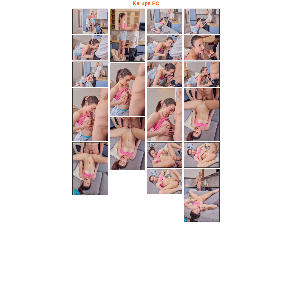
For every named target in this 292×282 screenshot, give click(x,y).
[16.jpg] (90, 168)
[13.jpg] (164, 114)
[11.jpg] (127, 89)
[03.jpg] (164, 21)
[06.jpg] (164, 48)
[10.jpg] (202, 74)
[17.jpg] (164, 155)
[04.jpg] (202, 21)
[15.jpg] (127, 143)
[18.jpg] (202, 155)
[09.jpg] (164, 74)
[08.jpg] (90, 74)
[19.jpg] (164, 181)
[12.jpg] (90, 114)
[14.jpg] (202, 114)
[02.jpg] (127, 35)
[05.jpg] (90, 48)
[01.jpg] (90, 21)
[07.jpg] (202, 48)
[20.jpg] (202, 195)
